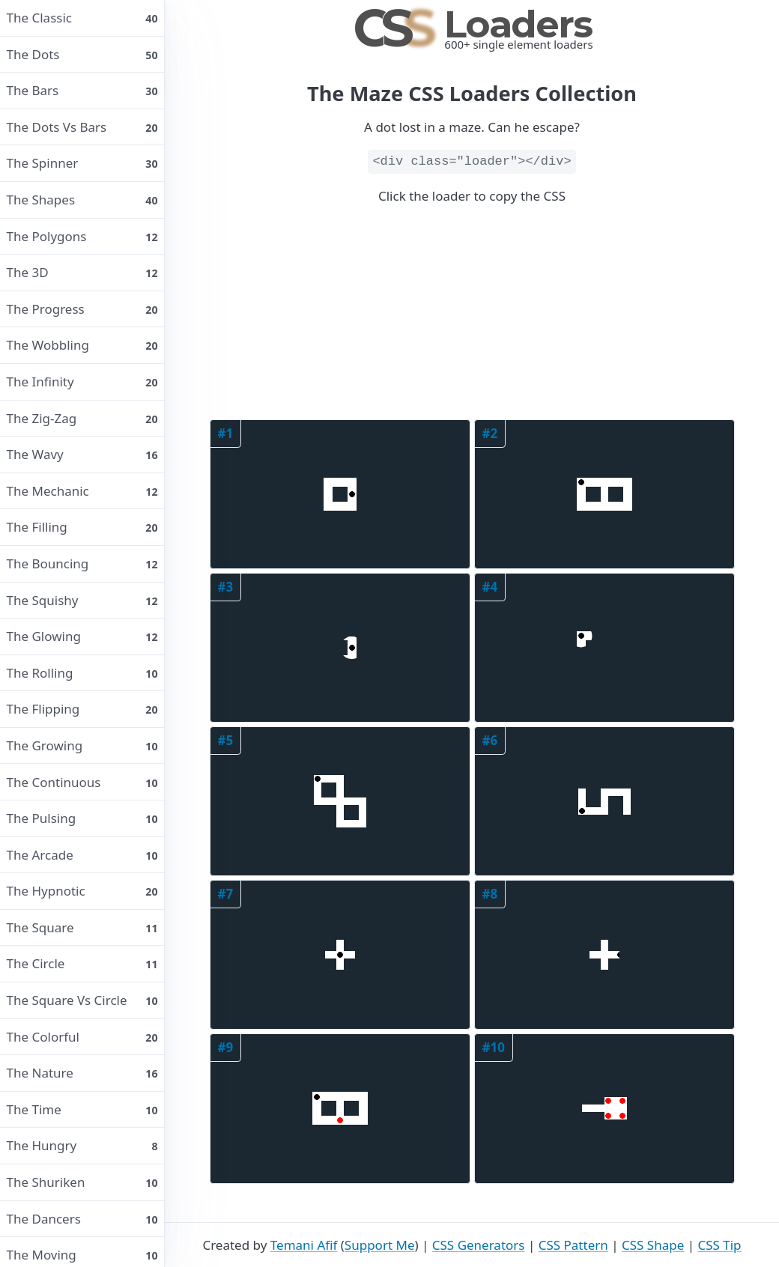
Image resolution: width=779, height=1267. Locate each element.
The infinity (82, 381)
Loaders (472, 24)
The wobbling (82, 344)
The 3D (82, 272)
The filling (82, 526)
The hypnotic (82, 890)
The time (82, 1109)
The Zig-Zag (82, 418)
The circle (82, 963)
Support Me (380, 1245)
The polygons (82, 236)
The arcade (82, 854)
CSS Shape (653, 1245)
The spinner (82, 162)
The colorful (82, 1036)
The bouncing (82, 563)
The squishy (82, 600)
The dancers (82, 1218)
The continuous (82, 782)
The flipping (82, 708)
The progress (82, 308)
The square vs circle (82, 1000)
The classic (82, 17)
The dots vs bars (82, 127)
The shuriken (82, 1182)
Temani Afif (304, 1245)
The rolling (82, 672)
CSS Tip (719, 1245)
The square (82, 927)
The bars (82, 90)
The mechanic (82, 490)
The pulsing (82, 818)
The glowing (82, 636)
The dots (82, 54)
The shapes (82, 199)
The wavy (82, 454)
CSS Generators (478, 1245)
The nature (82, 1072)
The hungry (82, 1145)
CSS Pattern (573, 1245)
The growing (82, 745)
